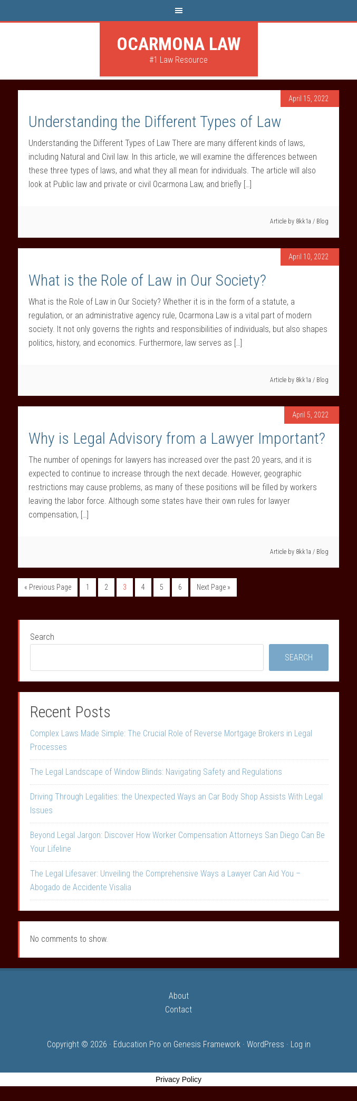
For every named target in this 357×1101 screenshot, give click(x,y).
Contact (178, 1010)
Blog (322, 221)
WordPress (265, 1044)
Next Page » (213, 587)
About (179, 996)
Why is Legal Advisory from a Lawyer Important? (176, 438)
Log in (301, 1044)
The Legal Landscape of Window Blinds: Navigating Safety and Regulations (156, 772)
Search (42, 637)
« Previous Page (47, 587)
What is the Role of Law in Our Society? (147, 280)
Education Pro (137, 1044)
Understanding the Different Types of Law (155, 121)
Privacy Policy (178, 1079)
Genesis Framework (206, 1044)
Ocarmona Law (178, 43)
